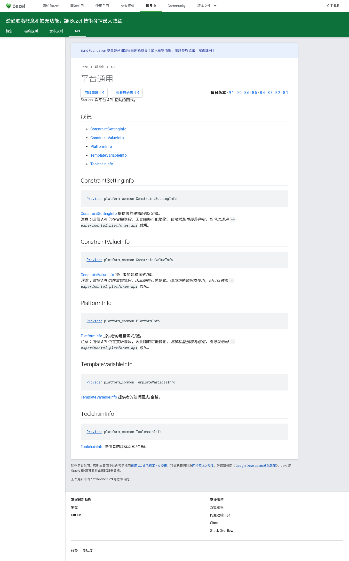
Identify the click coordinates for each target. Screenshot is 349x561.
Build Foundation (93, 50)
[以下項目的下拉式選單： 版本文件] (217, 6)
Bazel (84, 67)
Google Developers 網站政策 (256, 466)
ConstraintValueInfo (107, 138)
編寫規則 (31, 31)
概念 (9, 31)
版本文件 (204, 6)
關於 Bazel (50, 6)
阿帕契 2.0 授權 (203, 466)
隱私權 (87, 551)
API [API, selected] (77, 31)
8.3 (270, 92)
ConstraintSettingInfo (108, 129)
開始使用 (77, 6)
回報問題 (94, 92)
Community (177, 6)
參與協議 (188, 50)
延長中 (99, 67)
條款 (74, 551)
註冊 (208, 50)
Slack (214, 523)
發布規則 (56, 31)
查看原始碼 (127, 92)
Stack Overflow (221, 531)
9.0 (239, 92)
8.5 (254, 92)
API (113, 67)
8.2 (277, 92)
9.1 (231, 92)
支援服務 (217, 507)
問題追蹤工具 (220, 515)
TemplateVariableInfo (108, 155)
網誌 (74, 507)
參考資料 (127, 6)
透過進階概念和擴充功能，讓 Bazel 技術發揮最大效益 (64, 21)
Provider (94, 198)
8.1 (285, 92)
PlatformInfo (101, 146)
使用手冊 (102, 6)
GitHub (333, 6)
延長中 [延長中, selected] (151, 6)
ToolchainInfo (101, 164)
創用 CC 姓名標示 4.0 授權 (149, 466)
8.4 (262, 92)
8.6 (246, 92)
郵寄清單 (164, 50)
